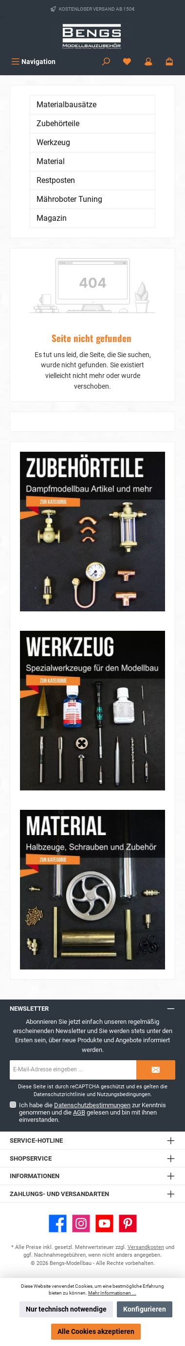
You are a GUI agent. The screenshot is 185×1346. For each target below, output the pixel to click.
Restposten (56, 180)
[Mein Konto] (148, 62)
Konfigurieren (144, 1309)
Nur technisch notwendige (66, 1309)
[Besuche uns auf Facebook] (58, 1223)
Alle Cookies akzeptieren (95, 1332)
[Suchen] (106, 62)
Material (51, 161)
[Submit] (155, 1070)
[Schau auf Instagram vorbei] (81, 1223)
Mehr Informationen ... (112, 1293)
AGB (79, 1112)
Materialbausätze (66, 104)
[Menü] (33, 62)
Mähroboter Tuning (69, 199)
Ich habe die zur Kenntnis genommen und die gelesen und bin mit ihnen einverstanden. (92, 1112)
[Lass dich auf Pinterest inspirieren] (128, 1223)
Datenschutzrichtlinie (59, 1094)
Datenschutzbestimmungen (92, 1105)
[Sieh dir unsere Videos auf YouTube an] (104, 1223)
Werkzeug (53, 142)
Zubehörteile (58, 123)
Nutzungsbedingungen (123, 1094)
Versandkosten (146, 1247)
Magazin (52, 218)
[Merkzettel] (127, 62)
